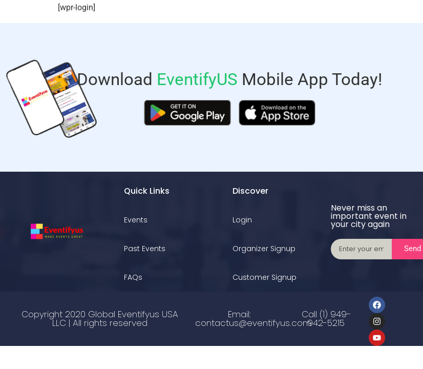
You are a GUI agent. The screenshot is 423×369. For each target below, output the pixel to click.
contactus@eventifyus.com (253, 323)
